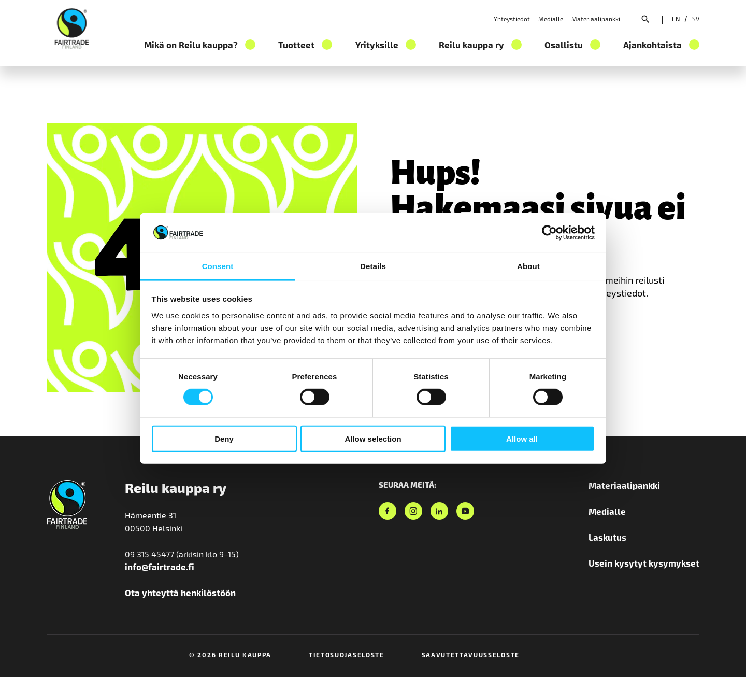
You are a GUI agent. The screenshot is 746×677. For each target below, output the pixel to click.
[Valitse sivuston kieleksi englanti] (676, 18)
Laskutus (607, 537)
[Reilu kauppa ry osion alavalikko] (516, 44)
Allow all (522, 438)
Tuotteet (296, 44)
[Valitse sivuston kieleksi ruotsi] (695, 18)
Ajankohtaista (652, 44)
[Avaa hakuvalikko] (645, 20)
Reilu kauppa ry (471, 44)
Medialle (550, 18)
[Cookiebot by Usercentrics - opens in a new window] (549, 233)
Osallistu (563, 44)
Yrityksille (376, 44)
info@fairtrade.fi (159, 566)
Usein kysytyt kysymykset (644, 563)
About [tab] (528, 266)
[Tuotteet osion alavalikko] (327, 44)
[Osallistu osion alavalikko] (595, 44)
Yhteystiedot (512, 18)
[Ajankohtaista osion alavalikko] (694, 44)
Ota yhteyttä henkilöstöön (180, 592)
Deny (224, 438)
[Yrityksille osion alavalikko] (411, 44)
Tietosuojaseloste (346, 654)
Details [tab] (373, 266)
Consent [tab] (218, 266)
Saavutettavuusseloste (471, 654)
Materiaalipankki (595, 18)
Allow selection (373, 438)
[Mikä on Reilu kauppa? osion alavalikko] (250, 44)
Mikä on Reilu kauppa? (191, 44)
